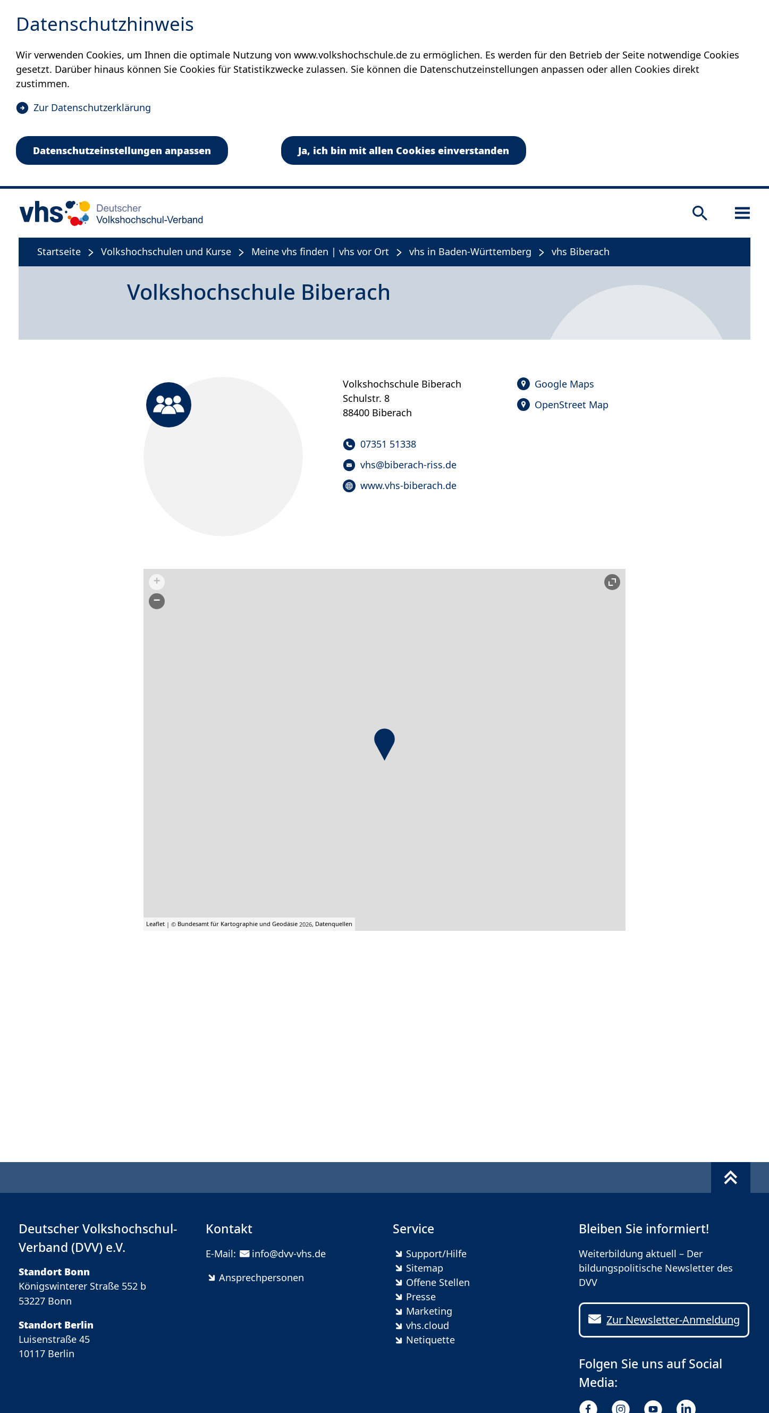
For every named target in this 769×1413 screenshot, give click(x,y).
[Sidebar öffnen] (742, 213)
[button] (384, 744)
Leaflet (155, 924)
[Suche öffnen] (700, 213)
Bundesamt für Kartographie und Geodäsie (238, 924)
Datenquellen (333, 924)
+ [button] (157, 582)
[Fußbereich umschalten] (730, 1177)
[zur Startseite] (107, 213)
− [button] (157, 601)
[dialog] (384, 94)
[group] (384, 750)
